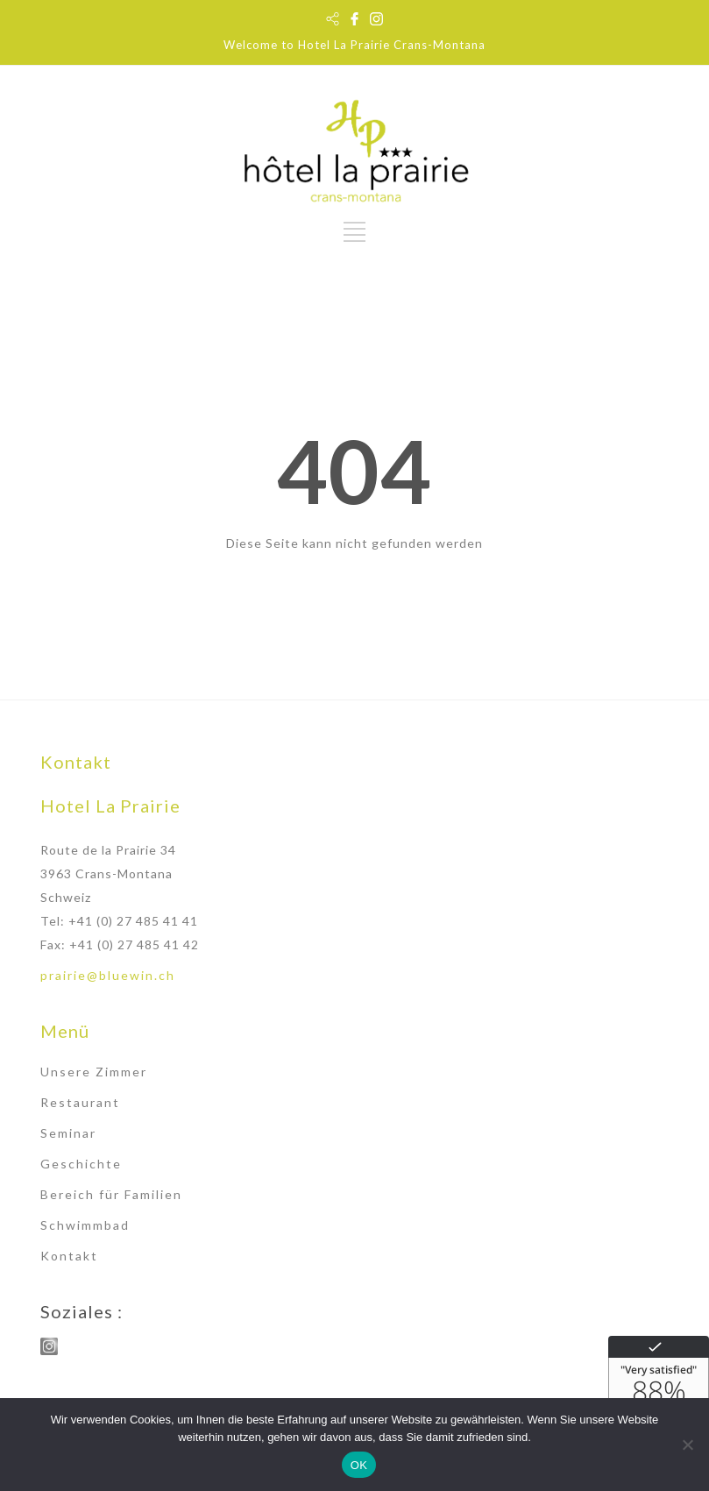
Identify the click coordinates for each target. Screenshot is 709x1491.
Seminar (68, 1132)
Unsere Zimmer (93, 1071)
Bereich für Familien (111, 1194)
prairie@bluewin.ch (107, 975)
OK (359, 1465)
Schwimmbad (85, 1225)
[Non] (687, 1444)
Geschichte (81, 1163)
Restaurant (80, 1102)
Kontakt (69, 1255)
